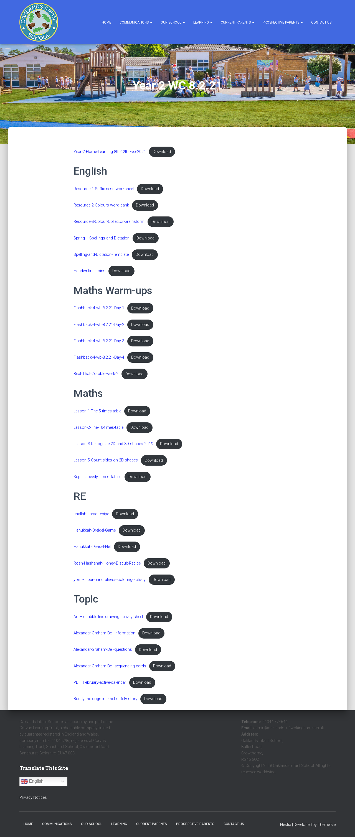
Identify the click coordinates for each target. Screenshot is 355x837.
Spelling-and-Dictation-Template (101, 254)
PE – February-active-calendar (99, 682)
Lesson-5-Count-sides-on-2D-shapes (105, 460)
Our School (173, 22)
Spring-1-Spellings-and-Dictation (101, 238)
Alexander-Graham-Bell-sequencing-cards (109, 666)
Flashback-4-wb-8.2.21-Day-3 (98, 341)
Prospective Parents (283, 22)
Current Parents (237, 22)
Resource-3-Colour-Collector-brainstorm (108, 222)
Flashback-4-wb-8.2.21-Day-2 (98, 324)
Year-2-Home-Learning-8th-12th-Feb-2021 (109, 151)
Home (106, 22)
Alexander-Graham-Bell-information (104, 633)
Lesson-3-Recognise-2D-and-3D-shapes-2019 (113, 444)
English (32, 781)
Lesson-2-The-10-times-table (98, 427)
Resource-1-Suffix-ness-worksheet (103, 189)
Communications (136, 22)
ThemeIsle (327, 824)
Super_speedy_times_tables (97, 476)
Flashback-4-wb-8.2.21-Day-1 (98, 308)
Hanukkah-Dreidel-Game (94, 530)
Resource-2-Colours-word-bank (101, 205)
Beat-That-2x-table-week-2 (95, 374)
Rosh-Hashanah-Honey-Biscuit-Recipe (107, 563)
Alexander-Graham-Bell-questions (102, 649)
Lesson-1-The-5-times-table (97, 411)
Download (162, 151)
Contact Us (321, 22)
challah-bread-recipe (91, 514)
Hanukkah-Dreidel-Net (92, 546)
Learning (202, 22)
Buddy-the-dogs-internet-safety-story (105, 698)
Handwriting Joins (89, 271)
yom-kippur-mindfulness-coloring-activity (109, 579)
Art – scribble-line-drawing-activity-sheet (108, 616)
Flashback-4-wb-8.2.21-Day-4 (98, 357)
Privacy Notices (33, 797)
